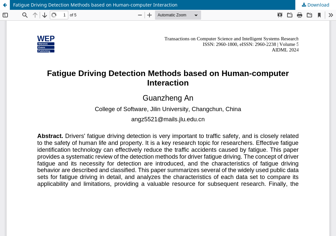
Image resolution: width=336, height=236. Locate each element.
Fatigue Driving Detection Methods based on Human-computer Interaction (95, 5)
